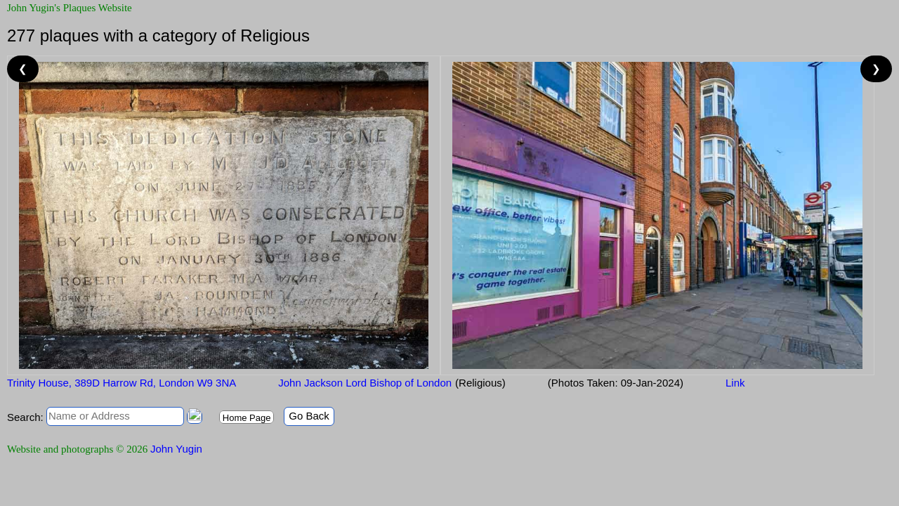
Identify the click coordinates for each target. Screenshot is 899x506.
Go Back (309, 416)
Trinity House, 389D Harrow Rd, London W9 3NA (121, 383)
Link (735, 383)
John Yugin (176, 449)
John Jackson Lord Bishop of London (365, 383)
